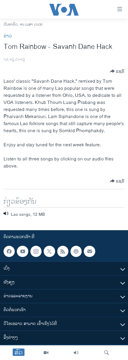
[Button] (117, 71)
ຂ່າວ (8, 36)
